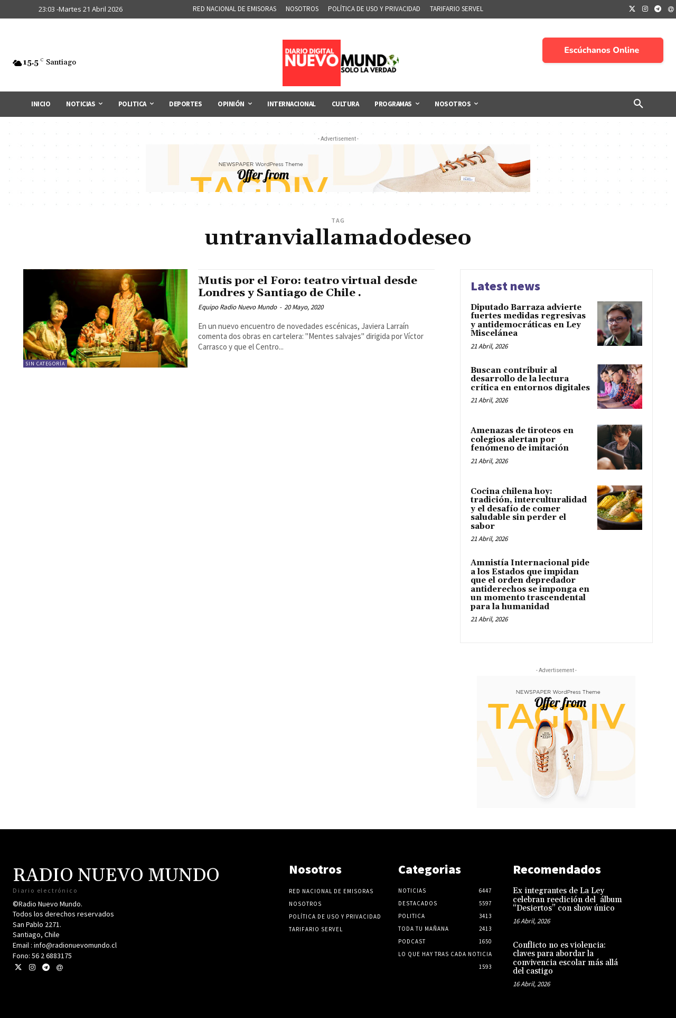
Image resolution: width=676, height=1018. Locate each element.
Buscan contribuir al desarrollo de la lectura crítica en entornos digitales (530, 379)
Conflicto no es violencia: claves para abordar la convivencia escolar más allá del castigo (565, 958)
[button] (638, 104)
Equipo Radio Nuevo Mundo (237, 306)
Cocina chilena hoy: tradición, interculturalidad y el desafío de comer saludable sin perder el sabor (529, 509)
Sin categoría (45, 363)
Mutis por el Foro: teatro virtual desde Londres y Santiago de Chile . (308, 287)
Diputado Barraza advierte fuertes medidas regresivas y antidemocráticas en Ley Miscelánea (528, 320)
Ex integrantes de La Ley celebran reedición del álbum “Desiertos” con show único (567, 899)
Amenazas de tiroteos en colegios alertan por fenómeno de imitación (522, 439)
